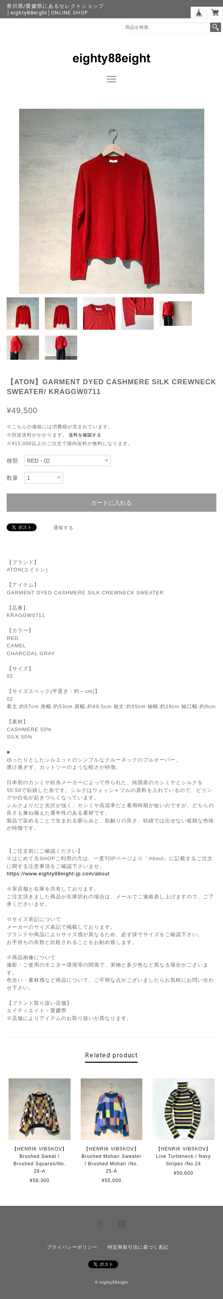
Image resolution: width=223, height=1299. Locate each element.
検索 (215, 27)
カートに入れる (111, 502)
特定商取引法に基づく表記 (138, 1247)
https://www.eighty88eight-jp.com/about (58, 874)
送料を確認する (85, 435)
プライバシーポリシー (72, 1247)
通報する (63, 527)
